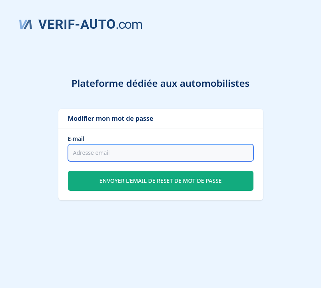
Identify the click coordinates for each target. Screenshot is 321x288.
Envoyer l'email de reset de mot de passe (161, 180)
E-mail (76, 138)
